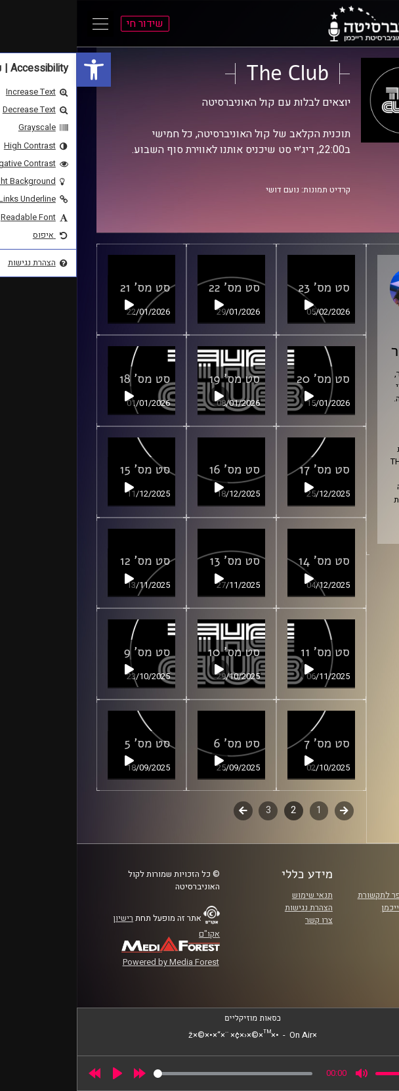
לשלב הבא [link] (166, 811)
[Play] (40, 1073)
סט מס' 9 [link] (70, 652)
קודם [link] (267, 810)
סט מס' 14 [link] (247, 560)
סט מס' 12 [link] (68, 560)
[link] (17, 70)
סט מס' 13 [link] (158, 560)
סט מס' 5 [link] (71, 743)
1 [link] (242, 810)
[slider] (156, 1073)
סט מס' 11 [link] (248, 652)
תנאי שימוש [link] (235, 895)
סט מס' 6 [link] (160, 743)
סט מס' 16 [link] (157, 469)
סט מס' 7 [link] (250, 743)
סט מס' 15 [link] (68, 469)
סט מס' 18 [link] (68, 379)
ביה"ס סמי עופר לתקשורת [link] (325, 895)
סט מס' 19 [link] (157, 379)
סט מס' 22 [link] (157, 287)
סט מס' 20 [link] (246, 379)
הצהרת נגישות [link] (232, 908)
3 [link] (191, 810)
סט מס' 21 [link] (68, 287)
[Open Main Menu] (23, 24)
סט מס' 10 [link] (157, 652)
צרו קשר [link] (242, 920)
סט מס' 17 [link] (247, 469)
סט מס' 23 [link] (247, 287)
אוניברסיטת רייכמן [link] (336, 908)
